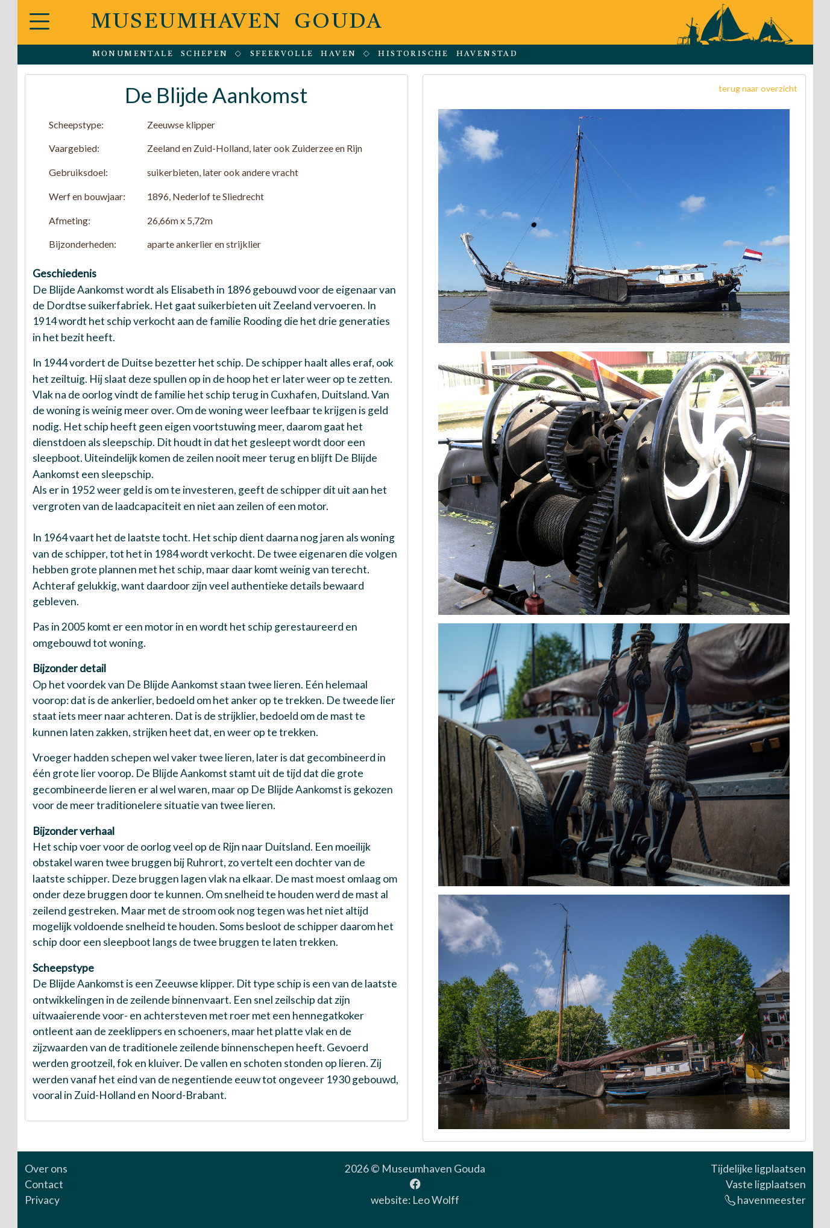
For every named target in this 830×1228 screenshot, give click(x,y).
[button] (39, 28)
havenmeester (765, 1200)
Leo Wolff (435, 1200)
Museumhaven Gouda (433, 1168)
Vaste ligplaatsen (766, 1184)
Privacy (42, 1200)
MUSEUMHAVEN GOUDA (237, 22)
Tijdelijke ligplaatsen (758, 1168)
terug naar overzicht (757, 88)
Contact (44, 1184)
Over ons (46, 1168)
